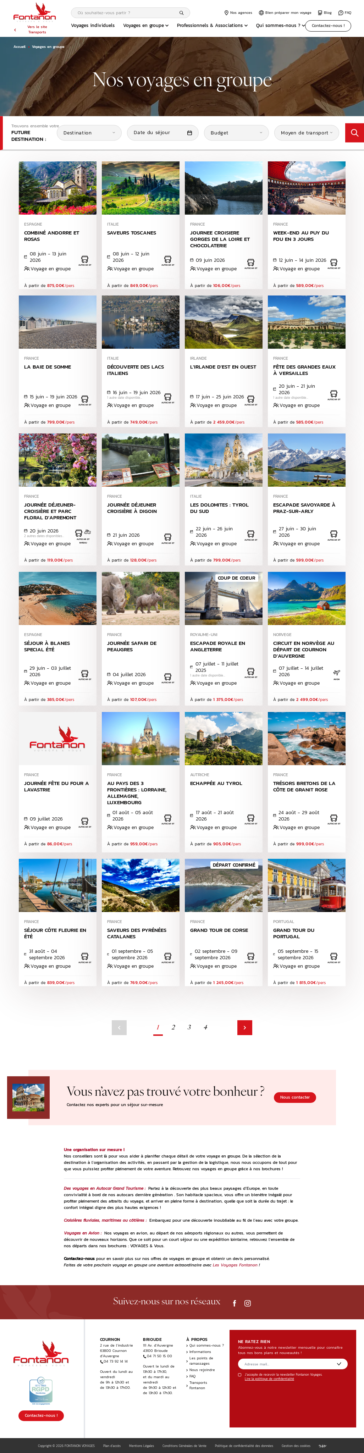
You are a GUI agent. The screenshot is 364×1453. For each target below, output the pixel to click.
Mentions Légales (141, 1446)
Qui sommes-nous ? (280, 25)
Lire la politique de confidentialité (269, 1379)
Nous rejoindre (200, 1369)
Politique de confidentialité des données (244, 1446)
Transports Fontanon (196, 1385)
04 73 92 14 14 (114, 1361)
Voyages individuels (93, 25)
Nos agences (238, 12)
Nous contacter (295, 1097)
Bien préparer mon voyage (285, 12)
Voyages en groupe (146, 25)
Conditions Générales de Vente (184, 1446)
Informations (198, 1351)
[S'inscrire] (339, 1364)
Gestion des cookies (296, 1446)
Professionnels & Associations (212, 25)
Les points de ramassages (199, 1360)
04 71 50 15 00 (157, 1356)
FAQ (345, 12)
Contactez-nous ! (328, 25)
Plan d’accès (112, 1446)
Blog (325, 12)
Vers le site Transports (30, 29)
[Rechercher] (182, 13)
